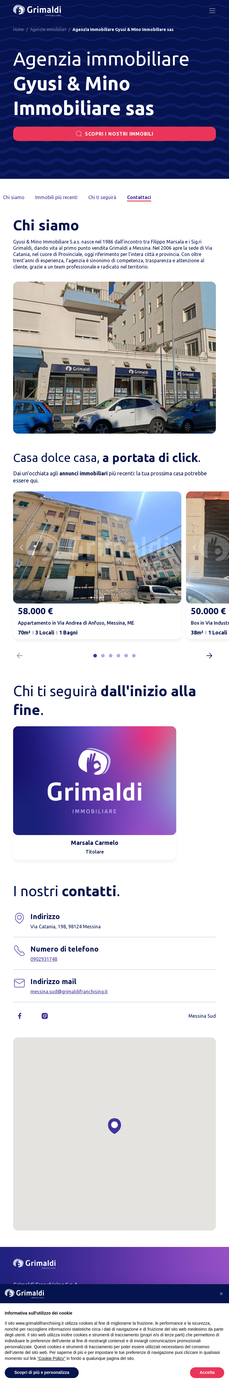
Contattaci (139, 197)
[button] (95, 655)
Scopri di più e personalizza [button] (41, 1372)
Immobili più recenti (56, 197)
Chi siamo (13, 197)
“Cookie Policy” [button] (51, 1358)
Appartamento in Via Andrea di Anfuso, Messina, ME (76, 623)
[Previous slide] (21, 547)
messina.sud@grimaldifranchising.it (69, 991)
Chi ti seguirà (102, 197)
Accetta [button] (207, 1372)
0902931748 (43, 959)
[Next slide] (173, 547)
